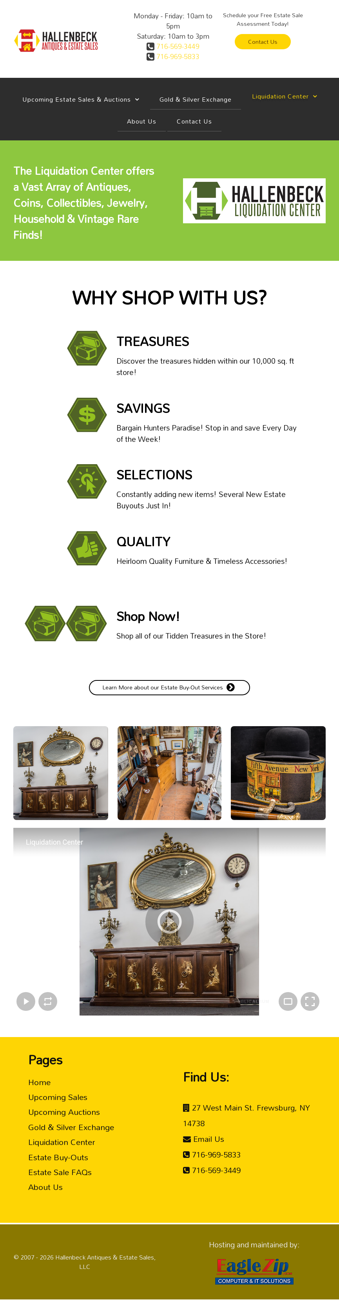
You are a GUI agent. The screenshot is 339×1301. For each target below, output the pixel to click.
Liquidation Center (61, 1142)
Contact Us (262, 41)
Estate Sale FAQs (60, 1172)
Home (39, 1082)
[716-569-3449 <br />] (212, 1170)
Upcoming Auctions (64, 1112)
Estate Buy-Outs (58, 1157)
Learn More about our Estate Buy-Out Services (169, 687)
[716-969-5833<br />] (212, 1154)
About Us (45, 1187)
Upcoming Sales (57, 1097)
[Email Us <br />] (203, 1139)
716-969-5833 (176, 56)
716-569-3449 (176, 46)
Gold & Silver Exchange (71, 1127)
